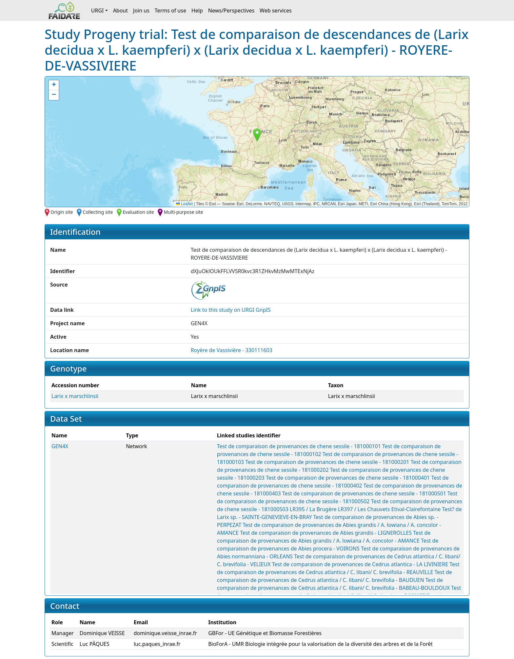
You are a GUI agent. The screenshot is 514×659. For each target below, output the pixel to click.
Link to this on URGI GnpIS (231, 309)
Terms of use (170, 10)
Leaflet (184, 204)
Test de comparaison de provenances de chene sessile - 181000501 (364, 493)
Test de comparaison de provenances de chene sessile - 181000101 (299, 446)
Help (197, 10)
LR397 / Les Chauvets (364, 509)
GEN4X (59, 446)
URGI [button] (97, 10)
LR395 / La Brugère (313, 509)
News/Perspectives (231, 10)
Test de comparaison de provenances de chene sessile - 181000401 (348, 477)
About (120, 10)
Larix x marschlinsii (74, 396)
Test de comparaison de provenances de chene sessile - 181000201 (327, 462)
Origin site (61, 212)
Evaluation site (138, 212)
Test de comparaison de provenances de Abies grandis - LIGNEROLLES (326, 532)
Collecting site (98, 212)
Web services (276, 10)
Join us (141, 10)
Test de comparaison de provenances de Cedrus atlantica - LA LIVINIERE (360, 564)
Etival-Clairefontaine (416, 509)
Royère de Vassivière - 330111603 (231, 350)
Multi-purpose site (183, 212)
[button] (257, 135)
